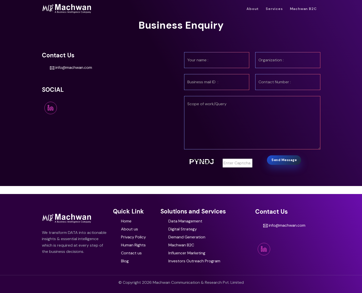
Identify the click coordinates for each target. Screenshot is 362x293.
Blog (125, 261)
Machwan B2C (303, 8)
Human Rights (133, 245)
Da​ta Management (185, 221)
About (252, 8)
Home (126, 221)
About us (129, 229)
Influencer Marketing (186, 253)
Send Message (284, 160)
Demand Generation (186, 237)
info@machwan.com (71, 67)
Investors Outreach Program (194, 261)
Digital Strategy (182, 229)
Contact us (131, 253)
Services (274, 8)
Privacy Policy (133, 237)
